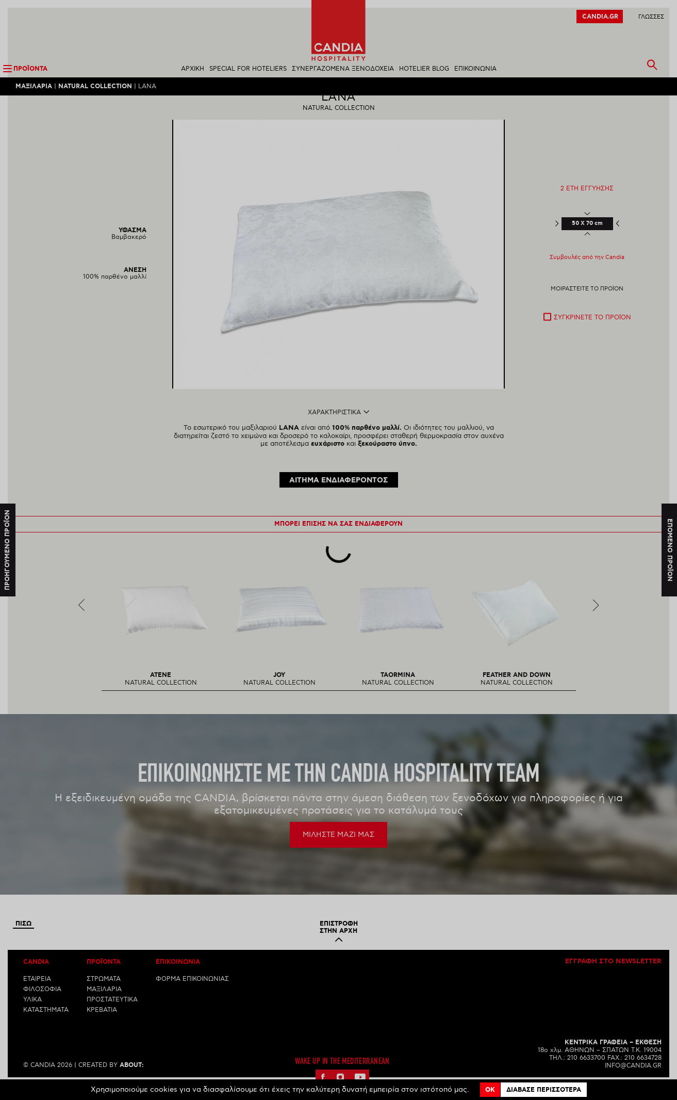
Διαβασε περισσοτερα (543, 1090)
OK (490, 1090)
